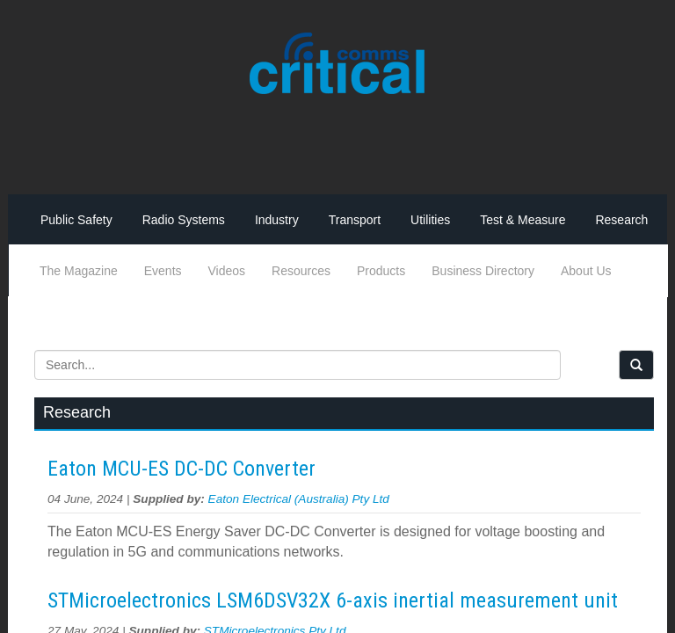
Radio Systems (183, 220)
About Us (586, 271)
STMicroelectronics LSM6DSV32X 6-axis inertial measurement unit (332, 600)
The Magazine (79, 271)
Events (163, 271)
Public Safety (76, 220)
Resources (301, 271)
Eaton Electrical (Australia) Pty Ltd (298, 499)
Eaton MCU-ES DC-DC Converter (181, 468)
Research (621, 220)
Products (381, 271)
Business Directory (483, 271)
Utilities (430, 220)
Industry (277, 220)
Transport (355, 220)
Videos (227, 271)
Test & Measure (522, 220)
